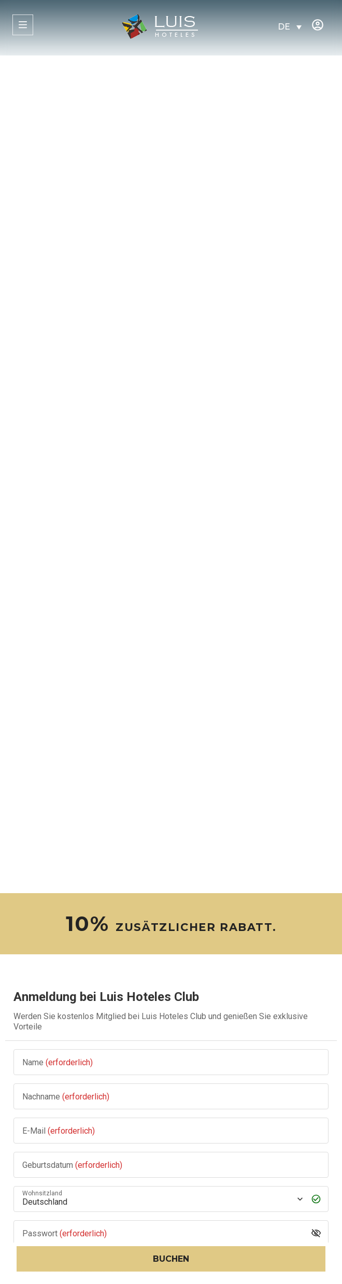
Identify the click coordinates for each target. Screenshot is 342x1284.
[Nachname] (171, 1096)
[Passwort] (163, 1233)
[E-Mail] (171, 1130)
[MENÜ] (22, 25)
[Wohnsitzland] (161, 1199)
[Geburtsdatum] (171, 1164)
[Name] (171, 1062)
